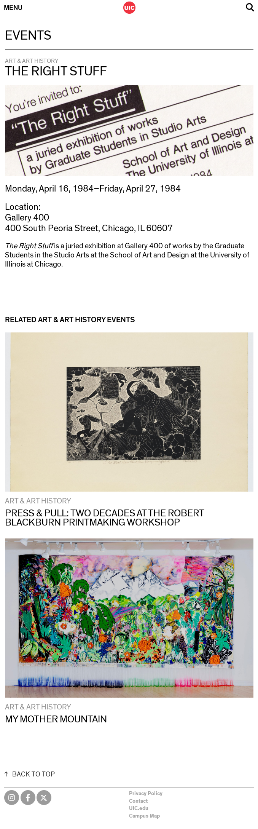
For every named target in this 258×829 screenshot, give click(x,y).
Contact (138, 801)
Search (250, 7)
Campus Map (144, 816)
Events (28, 35)
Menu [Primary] (13, 8)
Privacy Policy (145, 793)
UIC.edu (138, 808)
